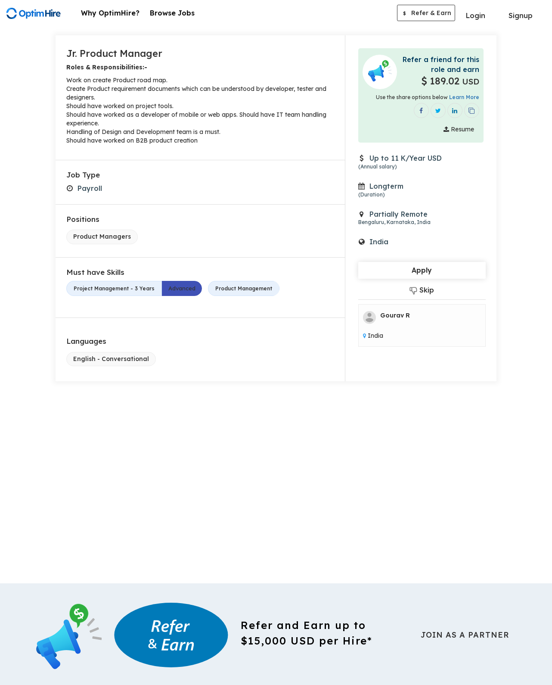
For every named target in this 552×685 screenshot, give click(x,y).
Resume (458, 129)
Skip (421, 290)
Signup (521, 15)
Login (475, 15)
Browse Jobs (172, 13)
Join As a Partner (465, 635)
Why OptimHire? (110, 13)
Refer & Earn (426, 14)
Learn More (464, 97)
